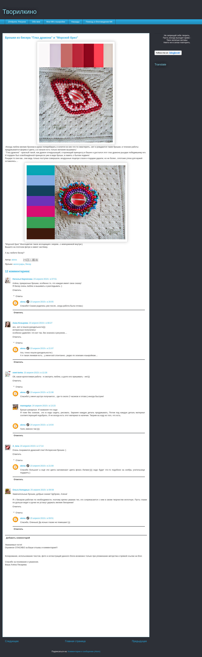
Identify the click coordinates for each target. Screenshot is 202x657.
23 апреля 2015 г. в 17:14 (32, 446)
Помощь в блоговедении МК (99, 22)
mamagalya (25, 405)
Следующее (12, 641)
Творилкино (20, 11)
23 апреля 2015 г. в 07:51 (45, 279)
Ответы (19, 296)
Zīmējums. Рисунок (17, 22)
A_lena (16, 446)
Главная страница (75, 641)
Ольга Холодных (21, 490)
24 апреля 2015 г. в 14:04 (42, 425)
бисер (28, 264)
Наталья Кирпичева (22, 279)
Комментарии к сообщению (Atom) (84, 651)
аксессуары (18, 264)
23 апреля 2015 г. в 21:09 (42, 466)
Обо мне (36, 22)
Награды (75, 22)
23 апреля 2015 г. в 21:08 (42, 392)
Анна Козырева (20, 323)
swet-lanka (18, 372)
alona (23, 302)
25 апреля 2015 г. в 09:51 (42, 518)
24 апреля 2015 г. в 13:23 (44, 405)
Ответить (17, 290)
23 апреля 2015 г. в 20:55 (42, 302)
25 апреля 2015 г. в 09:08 (42, 490)
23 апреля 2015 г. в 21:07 (42, 348)
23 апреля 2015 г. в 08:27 (40, 323)
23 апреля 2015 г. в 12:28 (35, 372)
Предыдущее (139, 641)
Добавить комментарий (18, 538)
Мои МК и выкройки (56, 22)
